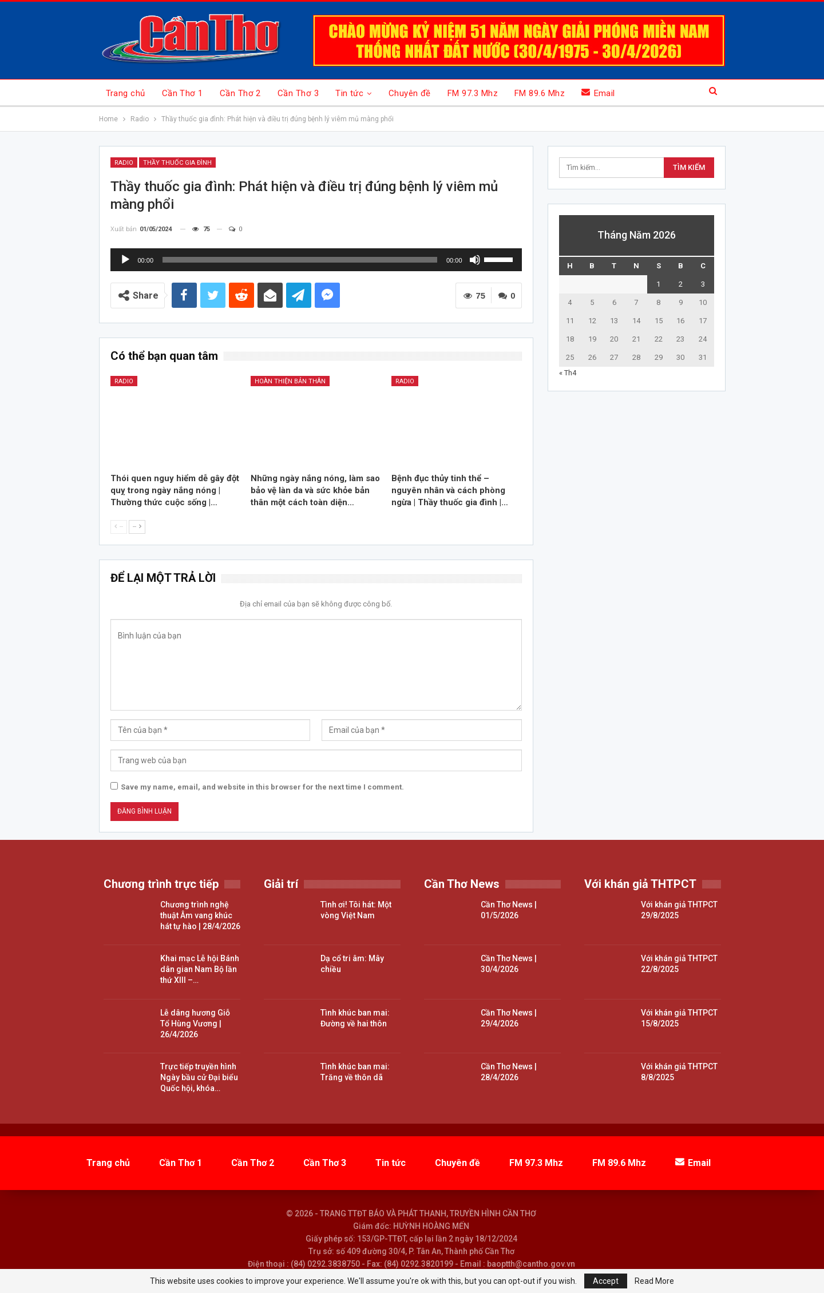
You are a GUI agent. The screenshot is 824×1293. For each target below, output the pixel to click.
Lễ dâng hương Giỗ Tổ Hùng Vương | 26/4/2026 (195, 1023)
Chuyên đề (410, 93)
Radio (123, 162)
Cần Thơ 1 (182, 93)
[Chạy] (125, 259)
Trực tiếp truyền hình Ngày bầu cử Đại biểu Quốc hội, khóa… (199, 1077)
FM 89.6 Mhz (539, 93)
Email (598, 93)
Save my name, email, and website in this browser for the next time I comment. (262, 787)
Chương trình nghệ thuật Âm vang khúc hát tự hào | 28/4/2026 (200, 915)
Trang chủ (125, 93)
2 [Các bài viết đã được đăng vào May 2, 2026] (681, 284)
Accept (606, 1281)
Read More (654, 1281)
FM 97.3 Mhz (472, 93)
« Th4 (567, 372)
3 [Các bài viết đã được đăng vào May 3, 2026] (703, 284)
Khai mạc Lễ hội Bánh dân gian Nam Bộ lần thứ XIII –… (199, 969)
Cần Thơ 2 (240, 93)
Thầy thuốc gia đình (177, 162)
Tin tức (349, 93)
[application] (316, 259)
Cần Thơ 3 (298, 93)
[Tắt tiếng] (475, 259)
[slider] (300, 260)
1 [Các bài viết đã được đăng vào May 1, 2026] (658, 284)
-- (118, 526)
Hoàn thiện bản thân (290, 381)
